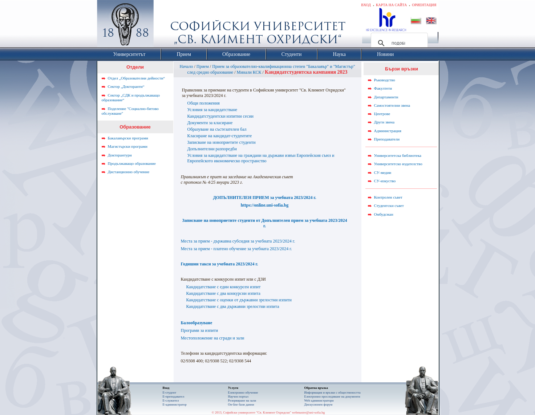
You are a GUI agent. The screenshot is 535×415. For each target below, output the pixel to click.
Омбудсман (383, 214)
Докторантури (120, 155)
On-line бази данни (241, 404)
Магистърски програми (127, 146)
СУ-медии (383, 172)
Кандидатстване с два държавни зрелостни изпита (232, 306)
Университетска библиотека (398, 155)
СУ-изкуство (385, 181)
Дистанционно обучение (129, 172)
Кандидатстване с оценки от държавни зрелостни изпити (239, 299)
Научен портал (238, 396)
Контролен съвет (388, 197)
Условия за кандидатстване (212, 109)
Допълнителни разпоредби (212, 148)
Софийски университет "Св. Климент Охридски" (166, 25)
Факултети (383, 88)
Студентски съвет (389, 205)
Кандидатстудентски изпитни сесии (220, 116)
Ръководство (384, 80)
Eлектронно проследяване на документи (332, 396)
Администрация (387, 131)
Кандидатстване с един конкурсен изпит (223, 286)
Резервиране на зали (242, 400)
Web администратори (319, 400)
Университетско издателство (398, 164)
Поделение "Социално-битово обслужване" (130, 111)
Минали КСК (249, 72)
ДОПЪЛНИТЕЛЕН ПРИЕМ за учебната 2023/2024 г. (264, 197)
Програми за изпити (199, 330)
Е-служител (171, 400)
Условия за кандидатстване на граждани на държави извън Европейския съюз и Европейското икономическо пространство (261, 158)
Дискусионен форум (318, 404)
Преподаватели (387, 139)
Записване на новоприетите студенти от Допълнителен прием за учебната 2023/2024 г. (264, 223)
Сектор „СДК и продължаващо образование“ (131, 97)
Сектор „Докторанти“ (126, 86)
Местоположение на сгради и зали (212, 338)
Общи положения (203, 103)
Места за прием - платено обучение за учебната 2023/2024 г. (236, 248)
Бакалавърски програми (128, 138)
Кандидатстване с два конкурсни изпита (223, 293)
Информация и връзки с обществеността (332, 392)
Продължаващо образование (132, 163)
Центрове (382, 113)
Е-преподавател (174, 396)
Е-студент (170, 392)
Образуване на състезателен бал (217, 129)
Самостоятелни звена (392, 105)
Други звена (384, 122)
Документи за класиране (210, 122)
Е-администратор (175, 404)
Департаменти (386, 97)
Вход (366, 5)
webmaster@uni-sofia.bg (308, 412)
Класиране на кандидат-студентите (219, 135)
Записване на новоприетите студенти (221, 142)
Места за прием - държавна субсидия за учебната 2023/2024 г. (238, 241)
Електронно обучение (243, 392)
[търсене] (398, 43)
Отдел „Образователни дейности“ (136, 78)
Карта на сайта (391, 5)
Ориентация (424, 5)
